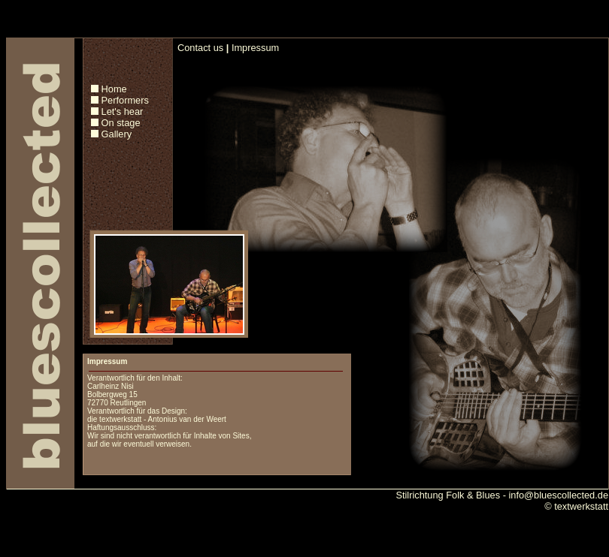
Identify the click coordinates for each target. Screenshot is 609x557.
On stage (121, 122)
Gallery (117, 134)
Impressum (255, 47)
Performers (125, 100)
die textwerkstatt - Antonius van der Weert (156, 419)
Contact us (200, 47)
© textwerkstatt (576, 506)
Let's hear (123, 111)
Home (114, 89)
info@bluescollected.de (558, 495)
